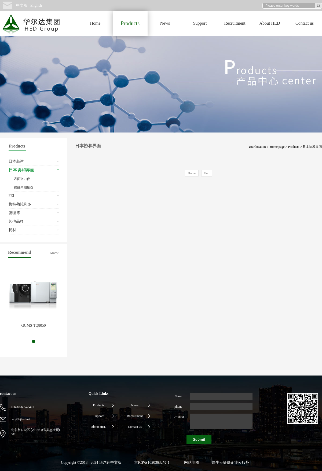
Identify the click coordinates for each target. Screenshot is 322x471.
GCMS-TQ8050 (33, 325)
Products (293, 147)
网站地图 (190, 463)
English (36, 5)
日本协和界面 (312, 147)
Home (95, 23)
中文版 (21, 5)
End (206, 173)
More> (54, 253)
